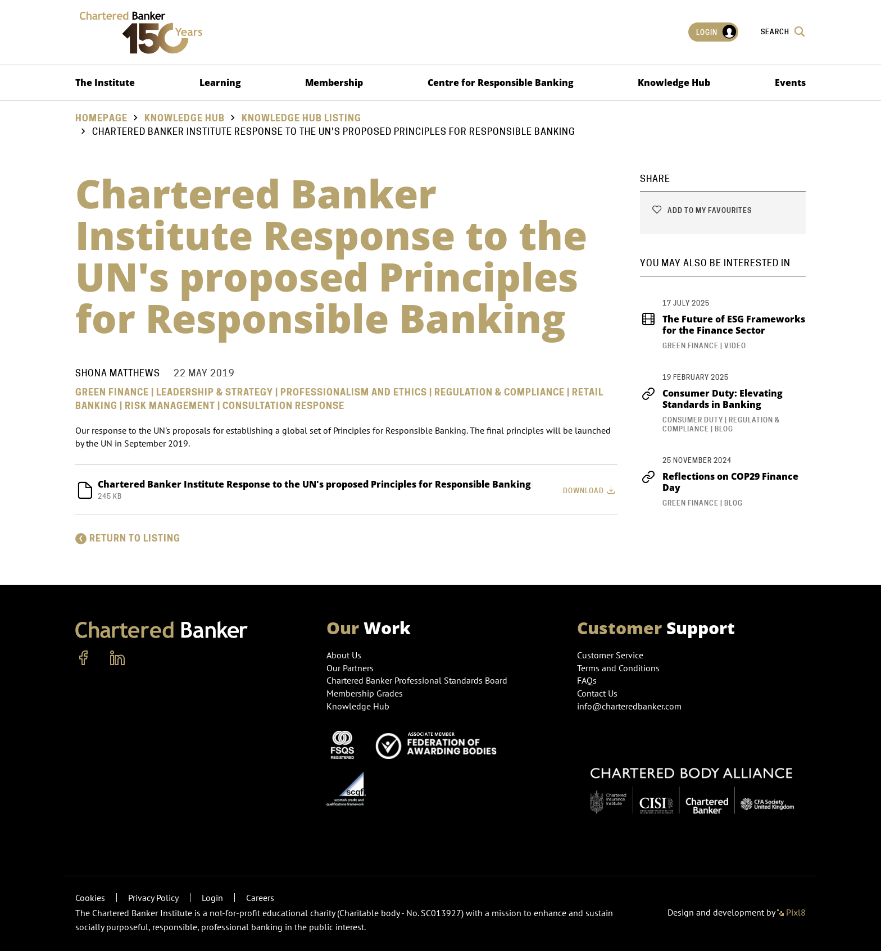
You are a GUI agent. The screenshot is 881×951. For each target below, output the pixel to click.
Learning (220, 82)
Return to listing (127, 538)
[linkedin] (117, 658)
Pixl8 (791, 912)
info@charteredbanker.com (630, 706)
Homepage (101, 118)
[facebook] (83, 658)
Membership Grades (364, 693)
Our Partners (350, 668)
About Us (343, 655)
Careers (260, 897)
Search (783, 31)
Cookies (90, 897)
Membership (334, 82)
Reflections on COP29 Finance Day (719, 482)
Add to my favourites (701, 210)
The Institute (105, 82)
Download (590, 489)
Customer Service (610, 655)
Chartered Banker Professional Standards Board (416, 680)
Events (790, 82)
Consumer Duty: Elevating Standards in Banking (711, 399)
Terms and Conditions (618, 668)
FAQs (587, 680)
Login (716, 32)
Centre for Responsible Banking (501, 82)
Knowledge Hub (674, 82)
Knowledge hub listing (301, 118)
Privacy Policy (153, 897)
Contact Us (597, 693)
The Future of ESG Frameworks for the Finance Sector (722, 324)
